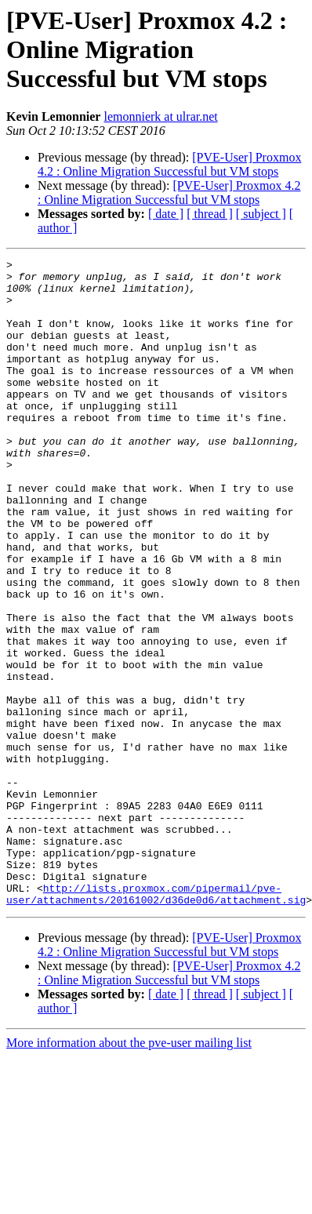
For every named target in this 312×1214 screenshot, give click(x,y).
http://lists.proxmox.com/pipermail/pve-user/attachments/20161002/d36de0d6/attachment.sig (156, 1022)
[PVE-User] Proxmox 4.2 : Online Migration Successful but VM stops (169, 164)
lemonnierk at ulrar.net (160, 116)
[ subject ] (261, 213)
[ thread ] (210, 213)
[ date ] (165, 213)
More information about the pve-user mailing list (129, 1172)
